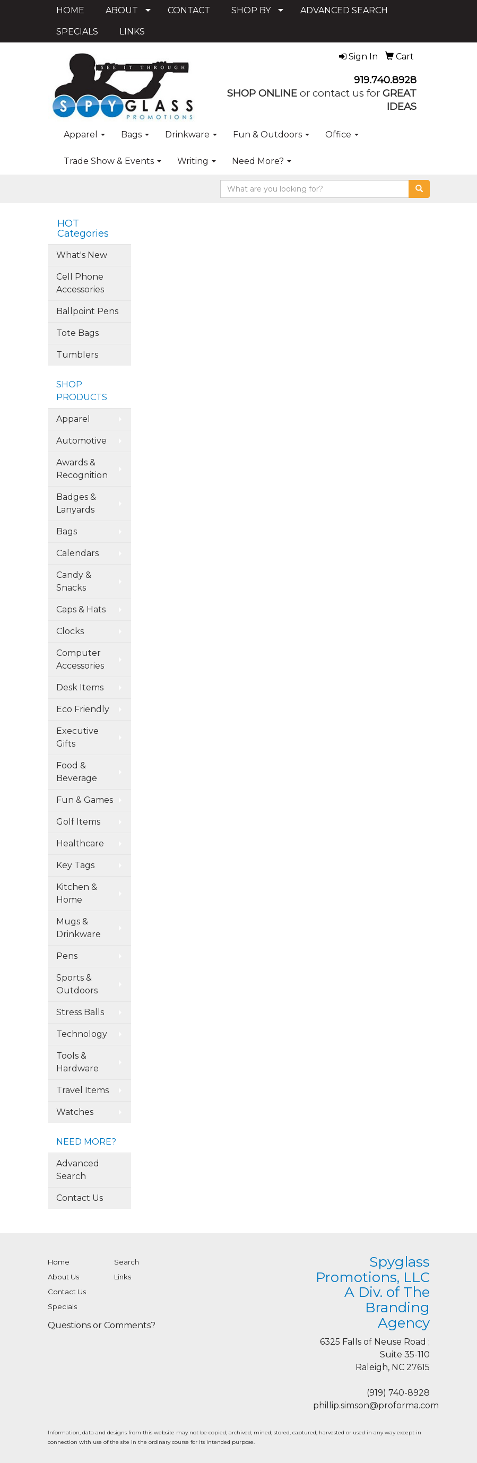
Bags (135, 134)
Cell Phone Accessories (80, 283)
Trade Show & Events (112, 161)
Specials (62, 1306)
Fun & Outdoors (271, 134)
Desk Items (79, 687)
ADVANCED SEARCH (344, 10)
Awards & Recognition (82, 468)
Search (126, 1262)
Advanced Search (77, 1169)
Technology (81, 1034)
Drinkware (191, 134)
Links (122, 1276)
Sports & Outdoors (77, 984)
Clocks (70, 631)
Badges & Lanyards (76, 503)
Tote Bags (77, 333)
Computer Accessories (80, 659)
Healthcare (80, 843)
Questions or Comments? (101, 1325)
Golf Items (78, 822)
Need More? (261, 161)
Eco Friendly (82, 709)
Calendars (77, 553)
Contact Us (79, 1198)
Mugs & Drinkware (78, 927)
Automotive (81, 441)
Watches (74, 1112)
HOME (70, 10)
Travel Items (82, 1090)
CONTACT (189, 10)
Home (59, 1262)
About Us (63, 1276)
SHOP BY (251, 10)
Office (342, 134)
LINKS (132, 32)
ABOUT (122, 10)
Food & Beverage (76, 771)
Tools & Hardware (77, 1062)
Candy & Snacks (73, 581)
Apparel (84, 134)
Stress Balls (80, 1012)
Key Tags (75, 865)
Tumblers (77, 355)
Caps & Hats (81, 609)
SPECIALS (77, 32)
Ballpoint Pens (87, 311)
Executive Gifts (77, 737)
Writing (196, 161)
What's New (81, 255)
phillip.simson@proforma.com (376, 1405)
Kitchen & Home (76, 893)
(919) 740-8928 (398, 1393)
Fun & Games (84, 800)
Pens (66, 956)
